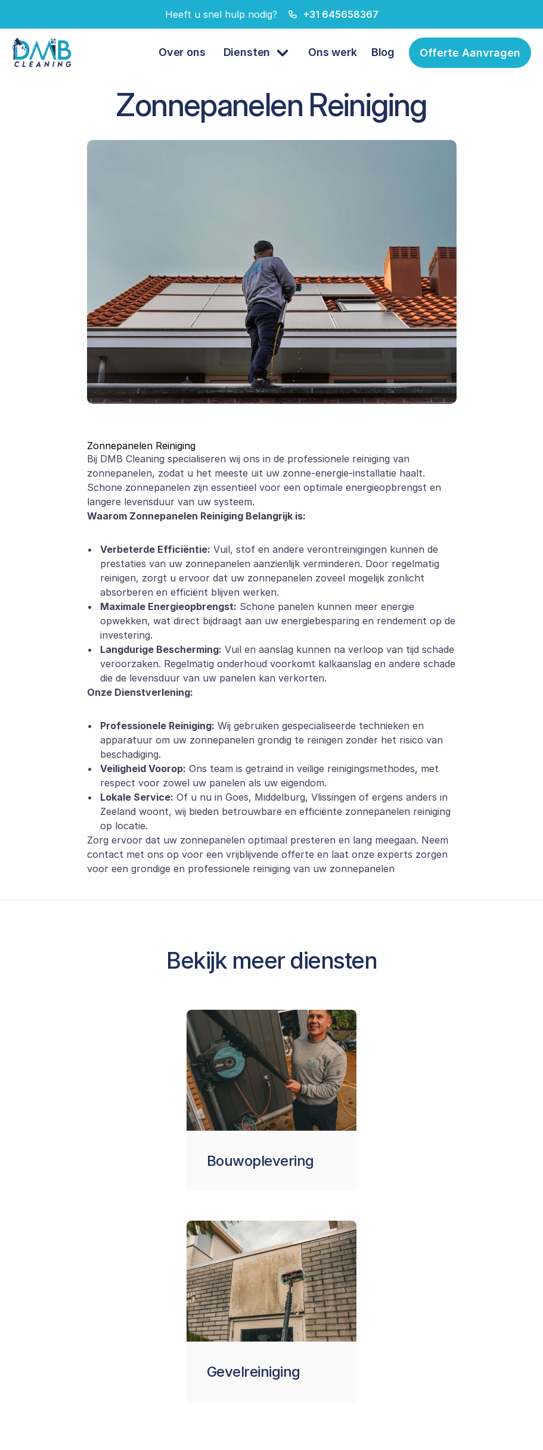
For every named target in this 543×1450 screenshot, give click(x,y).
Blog (383, 52)
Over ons (182, 52)
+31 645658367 (340, 14)
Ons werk (332, 52)
